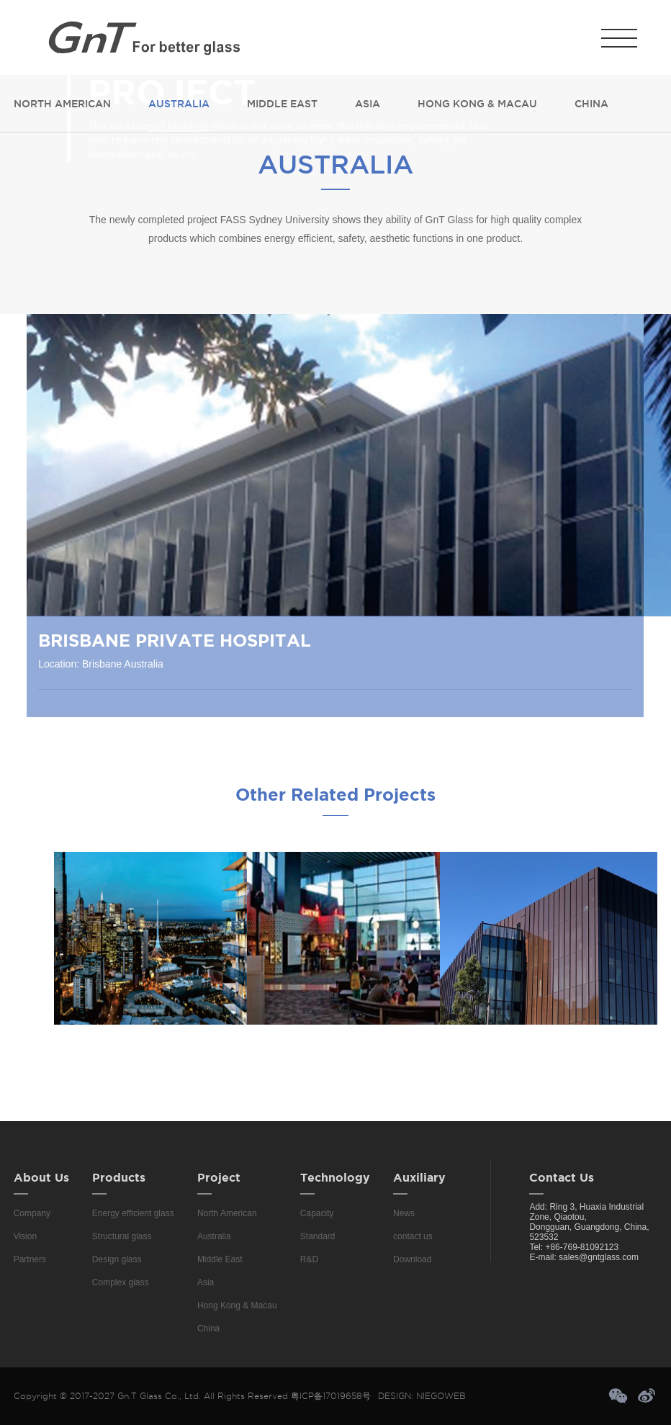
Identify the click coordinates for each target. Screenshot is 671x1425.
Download (412, 1259)
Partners (30, 1259)
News (404, 1213)
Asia (367, 103)
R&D (309, 1259)
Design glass (117, 1259)
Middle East (282, 103)
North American (62, 103)
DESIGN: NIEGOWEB (422, 1396)
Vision (25, 1236)
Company (32, 1213)
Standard (318, 1236)
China (591, 103)
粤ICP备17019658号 (331, 1396)
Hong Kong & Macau (477, 103)
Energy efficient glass (133, 1213)
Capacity (317, 1213)
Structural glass (122, 1236)
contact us (413, 1236)
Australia (179, 103)
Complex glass (120, 1282)
